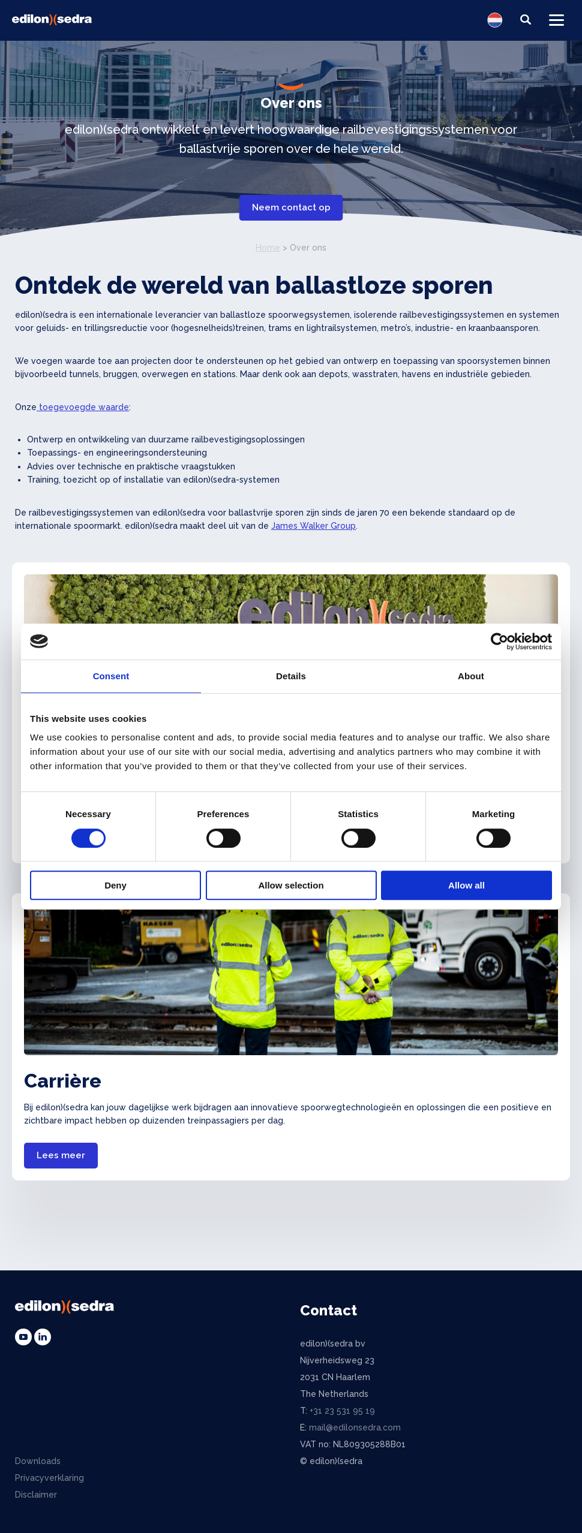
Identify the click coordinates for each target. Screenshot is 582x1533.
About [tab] (471, 676)
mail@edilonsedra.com (355, 1427)
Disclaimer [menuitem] (36, 1494)
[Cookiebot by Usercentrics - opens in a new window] (499, 641)
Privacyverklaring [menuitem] (49, 1478)
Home (268, 247)
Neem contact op (291, 207)
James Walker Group (313, 526)
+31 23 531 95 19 (342, 1410)
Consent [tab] (111, 676)
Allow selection (290, 885)
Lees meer (61, 1155)
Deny (115, 885)
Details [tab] (291, 676)
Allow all (466, 885)
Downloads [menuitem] (38, 1461)
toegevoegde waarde (83, 407)
